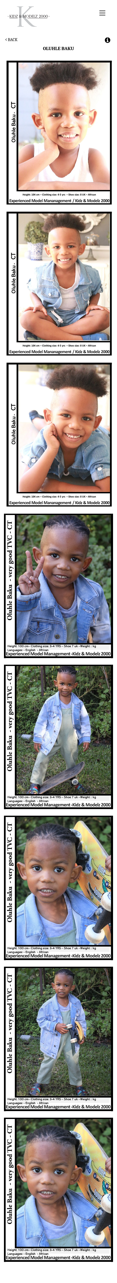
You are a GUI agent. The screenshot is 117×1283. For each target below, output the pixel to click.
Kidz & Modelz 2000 (51, 16)
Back (11, 39)
